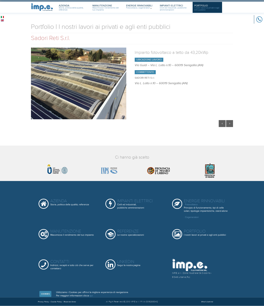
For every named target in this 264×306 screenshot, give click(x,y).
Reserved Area (70, 302)
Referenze (130, 233)
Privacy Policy (43, 302)
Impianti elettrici (135, 204)
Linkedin (128, 263)
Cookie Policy (56, 302)
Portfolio (206, 7)
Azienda (71, 7)
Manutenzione (105, 7)
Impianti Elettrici (173, 7)
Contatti (71, 264)
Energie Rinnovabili (139, 6)
